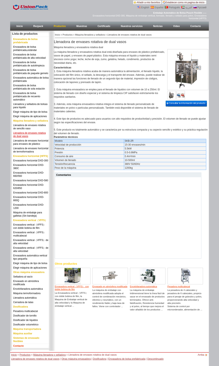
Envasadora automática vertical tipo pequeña (30, 257)
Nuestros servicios (132, 26)
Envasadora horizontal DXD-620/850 (28, 187)
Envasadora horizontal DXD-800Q (28, 199)
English (143, 7)
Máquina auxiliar (22, 333)
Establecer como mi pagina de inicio (184, 2)
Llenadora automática (24, 297)
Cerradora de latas (23, 302)
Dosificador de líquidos (25, 320)
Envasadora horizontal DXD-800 (30, 192)
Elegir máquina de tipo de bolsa (30, 111)
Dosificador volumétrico (26, 324)
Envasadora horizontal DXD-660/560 (28, 174)
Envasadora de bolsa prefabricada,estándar (25, 48)
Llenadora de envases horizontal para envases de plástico (30, 142)
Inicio (19, 26)
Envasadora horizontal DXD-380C (28, 167)
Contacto (195, 26)
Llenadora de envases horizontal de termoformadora (30, 150)
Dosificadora (20, 306)
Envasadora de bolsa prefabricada (25, 41)
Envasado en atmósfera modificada (26, 283)
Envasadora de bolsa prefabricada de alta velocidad (29, 56)
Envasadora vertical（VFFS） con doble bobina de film (29, 226)
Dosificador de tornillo (24, 315)
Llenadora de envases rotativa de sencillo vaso (29, 127)
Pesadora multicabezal (25, 311)
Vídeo (176, 26)
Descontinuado (155, 358)
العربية (186, 7)
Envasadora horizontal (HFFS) (30, 156)
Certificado (104, 26)
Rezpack (38, 26)
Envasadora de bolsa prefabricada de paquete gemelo (30, 72)
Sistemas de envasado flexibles (26, 340)
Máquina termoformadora (27, 293)
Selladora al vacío (22, 276)
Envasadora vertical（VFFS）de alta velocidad (30, 242)
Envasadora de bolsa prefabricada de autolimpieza (28, 64)
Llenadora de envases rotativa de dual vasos (29, 135)
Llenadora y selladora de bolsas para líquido (30, 106)
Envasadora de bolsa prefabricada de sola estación (29, 87)
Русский (199, 7)
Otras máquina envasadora (28, 272)
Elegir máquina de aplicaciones (30, 116)
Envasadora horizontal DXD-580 (30, 180)
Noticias (158, 26)
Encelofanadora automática (28, 288)
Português (172, 7)
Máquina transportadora (27, 329)
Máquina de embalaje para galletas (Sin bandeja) (27, 214)
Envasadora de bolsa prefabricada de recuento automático (26, 96)
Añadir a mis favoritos (148, 2)
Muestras (81, 26)
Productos (60, 26)
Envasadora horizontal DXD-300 (30, 160)
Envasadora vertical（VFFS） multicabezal (29, 234)
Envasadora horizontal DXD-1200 (28, 206)
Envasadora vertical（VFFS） (30, 220)
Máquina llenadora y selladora (30, 120)
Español (157, 7)
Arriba (201, 354)
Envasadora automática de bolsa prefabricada (31, 79)
